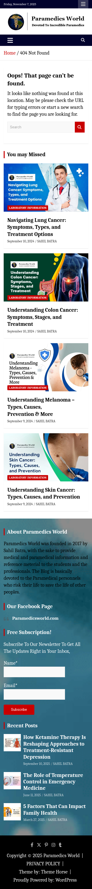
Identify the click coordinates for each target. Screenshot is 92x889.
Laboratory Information (28, 208)
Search (80, 127)
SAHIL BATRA (47, 241)
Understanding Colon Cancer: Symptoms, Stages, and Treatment (42, 317)
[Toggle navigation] (10, 40)
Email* (34, 691)
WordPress (66, 880)
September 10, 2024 (20, 241)
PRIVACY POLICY (43, 864)
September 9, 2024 (20, 421)
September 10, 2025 (36, 764)
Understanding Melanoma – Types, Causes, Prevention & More (41, 407)
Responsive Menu (83, 4)
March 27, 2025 (34, 820)
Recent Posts (22, 725)
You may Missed (26, 154)
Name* (34, 668)
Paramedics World (61, 855)
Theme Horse (54, 872)
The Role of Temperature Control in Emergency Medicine (53, 782)
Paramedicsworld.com (35, 618)
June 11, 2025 (32, 795)
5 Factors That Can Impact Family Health (54, 809)
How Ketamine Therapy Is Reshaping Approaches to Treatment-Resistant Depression (54, 747)
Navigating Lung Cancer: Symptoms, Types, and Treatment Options (36, 227)
